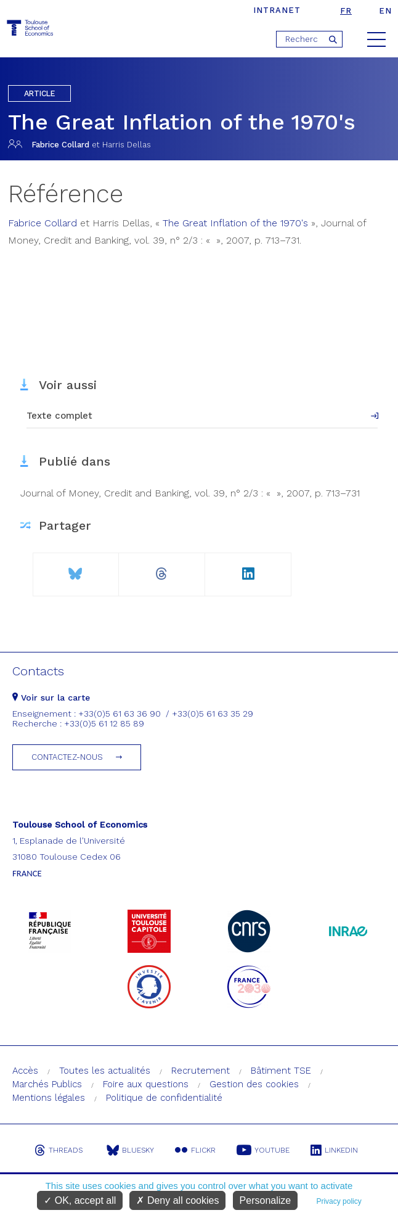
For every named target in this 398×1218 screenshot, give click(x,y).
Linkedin (334, 1150)
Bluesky (130, 1150)
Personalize (265, 1200)
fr (346, 10)
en (385, 10)
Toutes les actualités (104, 1070)
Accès (25, 1070)
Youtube (263, 1150)
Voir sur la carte (51, 697)
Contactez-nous (67, 757)
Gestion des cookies (254, 1084)
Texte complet (59, 415)
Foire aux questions (146, 1084)
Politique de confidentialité (164, 1097)
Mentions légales (48, 1097)
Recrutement (200, 1070)
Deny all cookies (177, 1200)
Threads (59, 1150)
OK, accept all (80, 1200)
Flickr (195, 1150)
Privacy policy (338, 1201)
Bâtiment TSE (281, 1070)
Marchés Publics (47, 1084)
